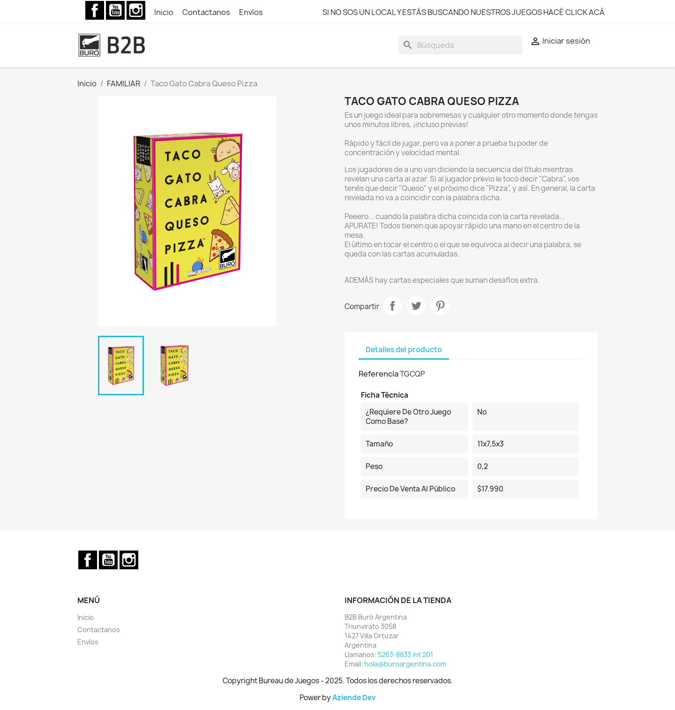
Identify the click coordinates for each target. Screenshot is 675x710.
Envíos (251, 12)
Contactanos (207, 12)
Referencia (378, 373)
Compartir (392, 305)
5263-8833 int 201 (405, 654)
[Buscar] (460, 45)
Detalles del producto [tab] (404, 350)
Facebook (94, 10)
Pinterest (440, 305)
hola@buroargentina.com (405, 663)
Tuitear (416, 305)
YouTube (115, 10)
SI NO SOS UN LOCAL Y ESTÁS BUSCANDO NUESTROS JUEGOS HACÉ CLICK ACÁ (463, 12)
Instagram (136, 10)
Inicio (164, 12)
